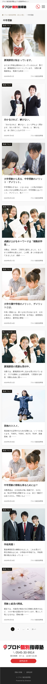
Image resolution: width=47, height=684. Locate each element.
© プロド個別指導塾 (23, 677)
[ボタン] (38, 7)
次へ (33, 629)
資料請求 (23, 661)
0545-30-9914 (25, 652)
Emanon (28, 680)
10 (28, 629)
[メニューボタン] (43, 7)
